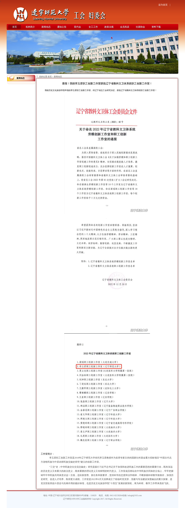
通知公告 (61, 27)
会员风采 (124, 27)
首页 (14, 27)
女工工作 (93, 27)
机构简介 (30, 27)
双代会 (77, 27)
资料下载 (156, 27)
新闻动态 (46, 27)
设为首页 (163, 5)
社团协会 (140, 27)
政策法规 (109, 27)
